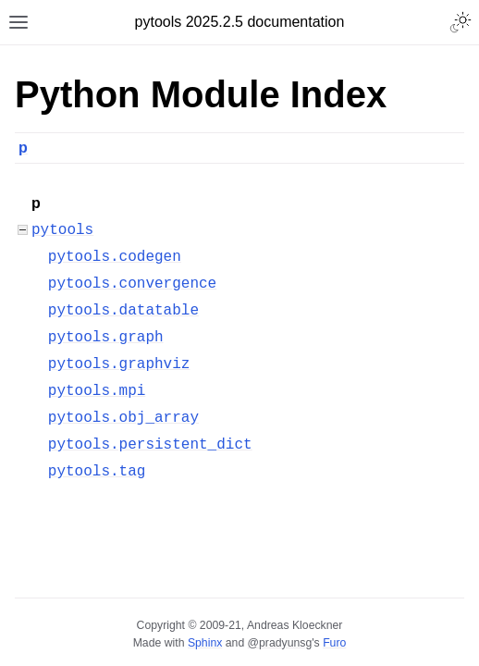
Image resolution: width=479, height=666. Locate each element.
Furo (334, 642)
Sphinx (205, 642)
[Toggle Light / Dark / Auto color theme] (460, 22)
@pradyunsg (280, 642)
